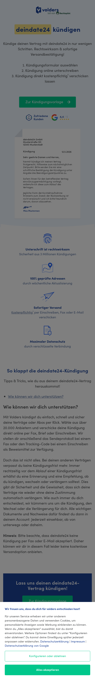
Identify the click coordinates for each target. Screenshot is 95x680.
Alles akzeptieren (47, 670)
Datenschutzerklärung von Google (27, 645)
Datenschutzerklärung (54, 641)
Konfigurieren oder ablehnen (47, 656)
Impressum (78, 641)
